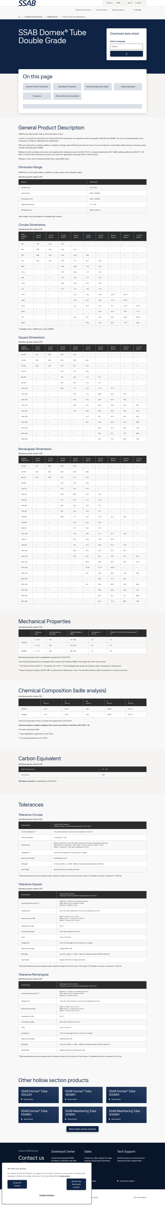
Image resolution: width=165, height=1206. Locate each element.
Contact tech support (126, 1181)
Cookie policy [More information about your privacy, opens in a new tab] (64, 1182)
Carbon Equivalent (128, 87)
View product (27, 1099)
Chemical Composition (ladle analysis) (99, 87)
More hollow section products (82, 1129)
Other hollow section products (67, 96)
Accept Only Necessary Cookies (67, 1187)
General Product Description (37, 87)
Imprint (96, 1197)
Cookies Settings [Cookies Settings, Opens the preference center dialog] (46, 1195)
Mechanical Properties (67, 87)
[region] (47, 1186)
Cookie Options (140, 1197)
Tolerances (37, 96)
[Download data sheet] (126, 54)
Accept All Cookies (26, 1187)
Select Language (117, 41)
